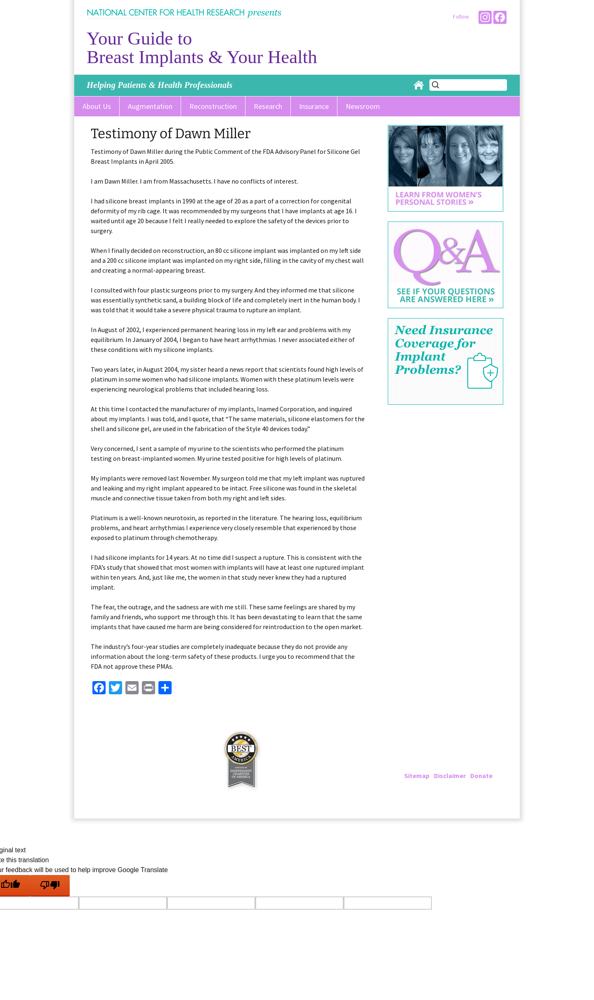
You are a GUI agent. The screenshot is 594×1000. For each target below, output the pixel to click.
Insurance (314, 106)
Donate (481, 775)
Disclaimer (450, 775)
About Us (96, 106)
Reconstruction (213, 106)
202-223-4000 (438, 756)
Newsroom (363, 106)
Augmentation (150, 106)
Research (268, 106)
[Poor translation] (50, 885)
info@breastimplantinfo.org (465, 766)
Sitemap (416, 775)
